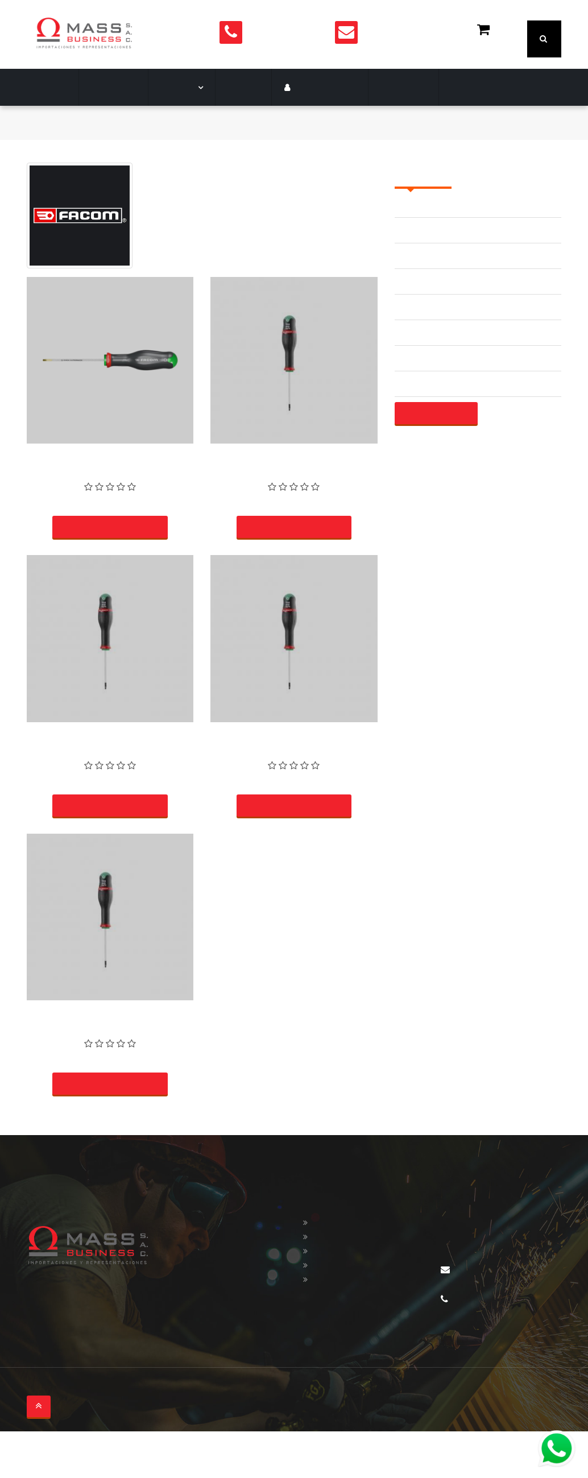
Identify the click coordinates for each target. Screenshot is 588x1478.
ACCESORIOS (422, 236)
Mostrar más (435, 445)
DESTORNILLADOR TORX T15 (110, 1045)
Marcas (172, 119)
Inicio (37, 154)
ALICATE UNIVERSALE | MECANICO (466, 389)
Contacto (380, 119)
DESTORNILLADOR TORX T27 (294, 766)
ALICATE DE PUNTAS (437, 364)
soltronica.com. (163, 1435)
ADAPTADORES (426, 287)
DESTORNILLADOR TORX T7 (294, 487)
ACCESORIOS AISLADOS (445, 261)
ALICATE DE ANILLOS (438, 313)
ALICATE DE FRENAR (437, 338)
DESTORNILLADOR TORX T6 (110, 766)
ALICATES (415, 415)
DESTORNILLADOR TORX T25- (110, 487)
